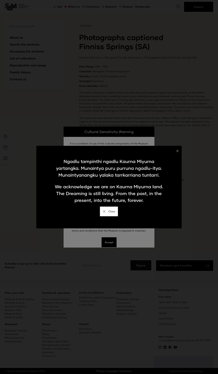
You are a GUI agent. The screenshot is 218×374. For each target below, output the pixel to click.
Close (109, 211)
